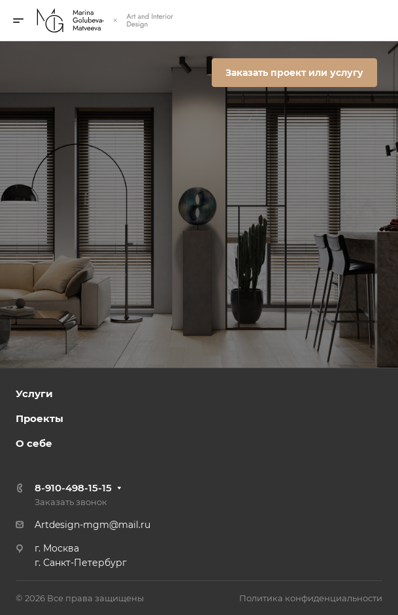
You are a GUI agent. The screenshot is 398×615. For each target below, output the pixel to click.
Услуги (34, 393)
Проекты (39, 418)
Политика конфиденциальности (310, 598)
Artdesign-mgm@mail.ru (92, 525)
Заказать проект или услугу (294, 73)
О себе (34, 443)
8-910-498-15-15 (73, 488)
